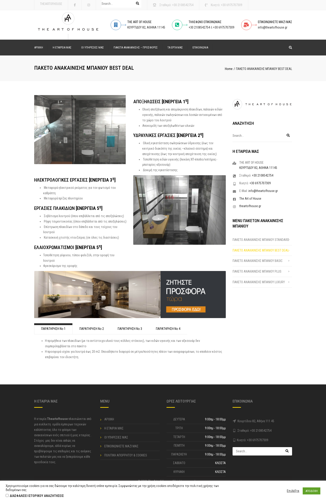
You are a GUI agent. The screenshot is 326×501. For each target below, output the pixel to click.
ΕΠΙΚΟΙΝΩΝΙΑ (200, 47)
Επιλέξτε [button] (293, 491)
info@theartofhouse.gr (272, 27)
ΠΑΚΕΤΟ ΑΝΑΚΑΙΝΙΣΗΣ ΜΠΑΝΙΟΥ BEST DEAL (261, 250)
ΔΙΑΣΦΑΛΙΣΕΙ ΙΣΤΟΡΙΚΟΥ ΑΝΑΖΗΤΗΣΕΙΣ (37, 496)
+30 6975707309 (231, 5)
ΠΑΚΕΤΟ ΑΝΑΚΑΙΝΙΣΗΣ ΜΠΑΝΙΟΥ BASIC (258, 261)
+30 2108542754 (182, 5)
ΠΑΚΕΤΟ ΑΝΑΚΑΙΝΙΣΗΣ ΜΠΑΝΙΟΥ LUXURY (259, 282)
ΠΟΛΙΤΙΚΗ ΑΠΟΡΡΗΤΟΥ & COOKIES (125, 455)
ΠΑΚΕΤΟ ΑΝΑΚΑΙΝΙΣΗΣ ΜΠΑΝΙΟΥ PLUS (257, 271)
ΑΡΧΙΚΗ (38, 47)
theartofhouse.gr (250, 206)
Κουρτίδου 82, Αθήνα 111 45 (256, 421)
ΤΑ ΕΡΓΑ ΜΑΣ (175, 47)
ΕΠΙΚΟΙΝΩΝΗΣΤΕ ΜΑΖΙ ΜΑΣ (121, 446)
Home (229, 69)
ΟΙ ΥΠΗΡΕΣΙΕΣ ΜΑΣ (92, 47)
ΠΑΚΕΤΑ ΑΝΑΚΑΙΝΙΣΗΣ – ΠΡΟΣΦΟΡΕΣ (136, 47)
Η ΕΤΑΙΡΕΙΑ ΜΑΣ (62, 47)
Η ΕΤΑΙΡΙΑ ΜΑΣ (114, 428)
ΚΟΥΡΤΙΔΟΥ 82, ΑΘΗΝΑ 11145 (146, 27)
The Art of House (250, 198)
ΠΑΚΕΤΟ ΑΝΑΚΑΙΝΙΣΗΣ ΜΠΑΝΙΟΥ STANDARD (261, 240)
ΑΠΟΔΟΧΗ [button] (311, 491)
